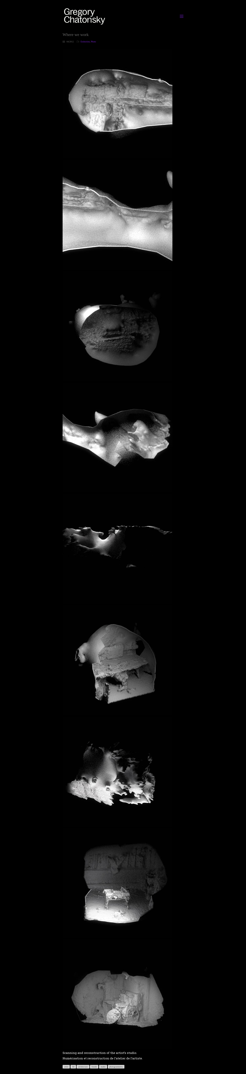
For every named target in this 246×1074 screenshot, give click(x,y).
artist (66, 1067)
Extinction (85, 41)
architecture (83, 1067)
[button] (181, 16)
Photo (93, 41)
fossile (94, 1067)
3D (73, 1067)
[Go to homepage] (85, 16)
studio (103, 1067)
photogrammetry (116, 1067)
